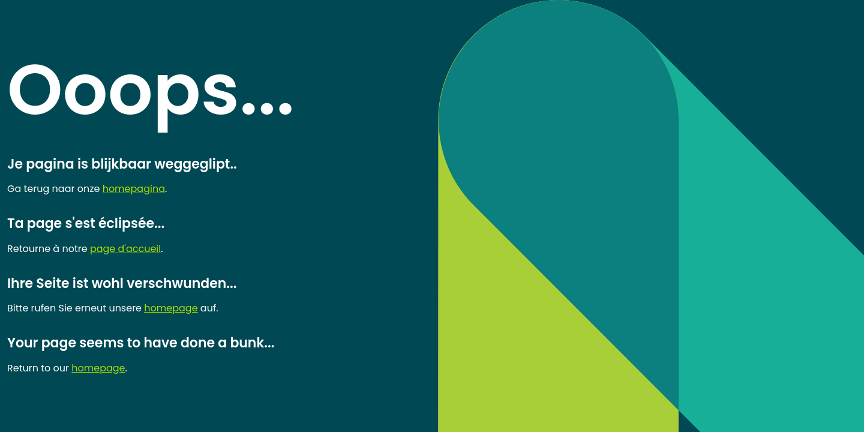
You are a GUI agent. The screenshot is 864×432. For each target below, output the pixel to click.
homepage (170, 308)
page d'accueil (125, 249)
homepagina (134, 189)
